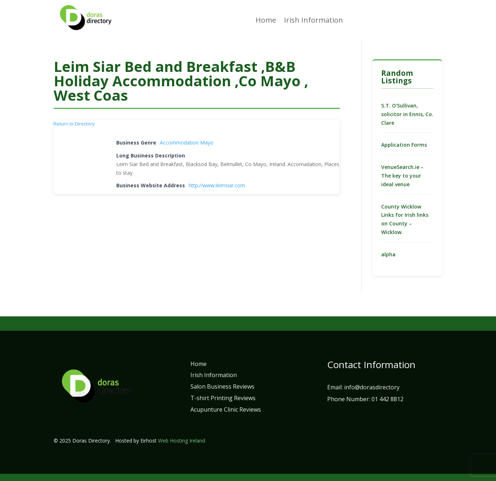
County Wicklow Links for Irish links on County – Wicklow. (404, 219)
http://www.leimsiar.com (217, 185)
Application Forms (404, 144)
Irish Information (313, 21)
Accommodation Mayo (186, 142)
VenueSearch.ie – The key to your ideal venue (402, 176)
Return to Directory (74, 123)
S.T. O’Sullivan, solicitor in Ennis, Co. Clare (407, 114)
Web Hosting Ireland (181, 440)
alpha (388, 254)
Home (266, 21)
